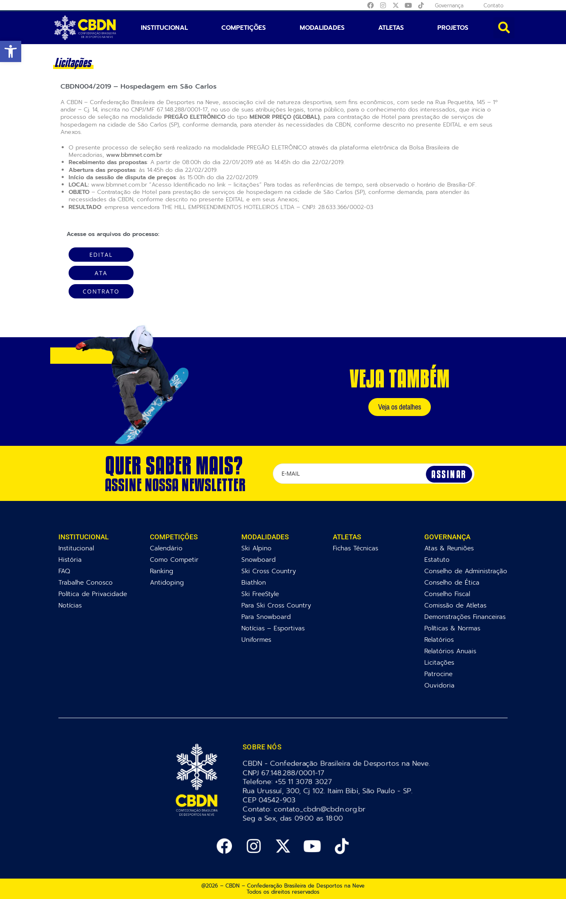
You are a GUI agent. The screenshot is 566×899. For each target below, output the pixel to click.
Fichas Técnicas (355, 548)
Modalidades (322, 28)
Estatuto (437, 559)
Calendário (166, 548)
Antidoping (167, 582)
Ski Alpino (256, 548)
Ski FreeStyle (260, 594)
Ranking (161, 571)
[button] (10, 51)
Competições (243, 28)
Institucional (164, 28)
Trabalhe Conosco (85, 582)
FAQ (64, 571)
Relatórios (439, 639)
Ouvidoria (439, 685)
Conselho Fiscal (447, 594)
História (70, 559)
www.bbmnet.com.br (134, 155)
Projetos (452, 28)
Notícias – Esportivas (273, 628)
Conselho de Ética (451, 582)
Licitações (439, 662)
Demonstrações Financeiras (465, 616)
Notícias (70, 605)
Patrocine (438, 674)
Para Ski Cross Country (276, 605)
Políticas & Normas (452, 628)
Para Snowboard (266, 616)
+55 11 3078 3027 (304, 781)
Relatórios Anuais (450, 651)
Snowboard (258, 559)
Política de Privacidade (92, 594)
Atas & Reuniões (449, 548)
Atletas (391, 28)
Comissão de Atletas (455, 605)
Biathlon (253, 582)
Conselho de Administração (465, 571)
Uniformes (256, 639)
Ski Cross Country (268, 571)
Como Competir (174, 559)
